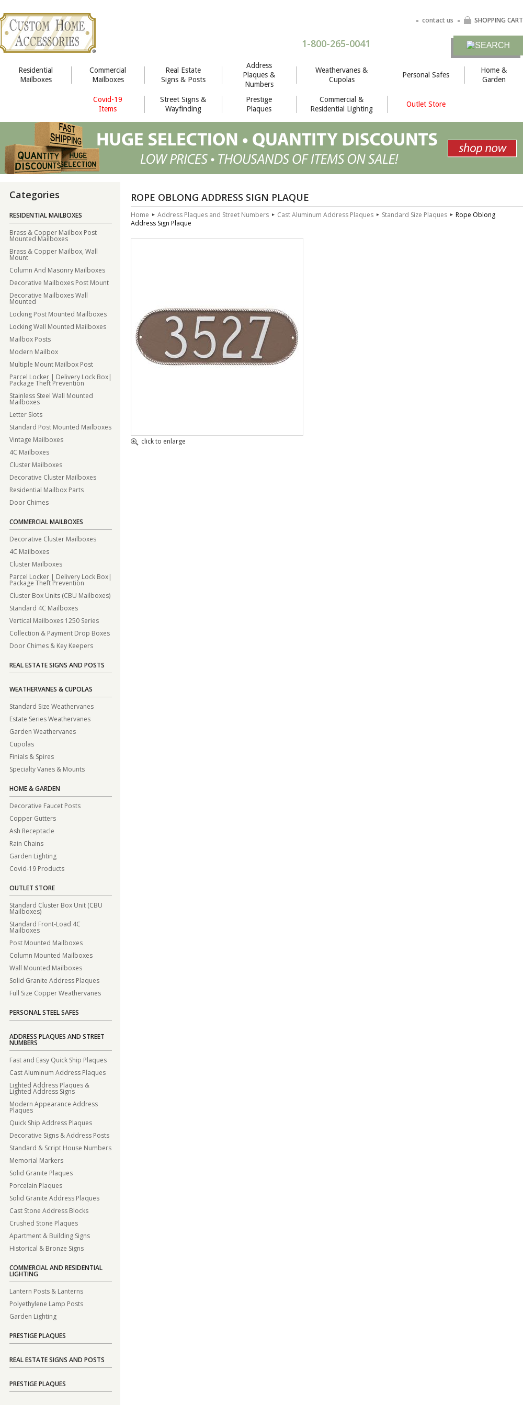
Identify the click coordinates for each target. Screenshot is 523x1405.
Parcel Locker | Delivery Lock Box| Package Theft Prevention (60, 379)
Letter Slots (25, 414)
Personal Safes (425, 75)
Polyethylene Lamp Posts (46, 1303)
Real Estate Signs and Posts (57, 665)
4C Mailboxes (29, 452)
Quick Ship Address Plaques (50, 1122)
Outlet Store (426, 104)
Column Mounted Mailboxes (51, 955)
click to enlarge (158, 442)
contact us (437, 20)
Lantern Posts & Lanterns (46, 1291)
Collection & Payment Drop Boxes (59, 633)
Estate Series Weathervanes (49, 718)
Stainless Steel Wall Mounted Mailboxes (51, 398)
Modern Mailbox (33, 351)
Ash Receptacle (31, 830)
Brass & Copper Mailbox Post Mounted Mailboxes (53, 235)
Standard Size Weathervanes (51, 706)
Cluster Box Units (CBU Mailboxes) (59, 595)
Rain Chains (26, 843)
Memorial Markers (36, 1160)
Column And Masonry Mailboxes (57, 270)
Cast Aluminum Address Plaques (57, 1072)
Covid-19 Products (36, 868)
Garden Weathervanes (42, 731)
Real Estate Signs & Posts (183, 75)
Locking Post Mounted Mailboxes (58, 314)
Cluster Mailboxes (35, 464)
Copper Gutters (32, 818)
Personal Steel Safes (44, 1012)
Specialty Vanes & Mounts (47, 769)
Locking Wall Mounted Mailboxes (57, 326)
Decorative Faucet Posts (45, 805)
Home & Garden (494, 75)
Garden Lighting (32, 855)
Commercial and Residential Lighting (56, 1270)
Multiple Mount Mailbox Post (51, 364)
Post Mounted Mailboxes (46, 942)
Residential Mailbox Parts (46, 489)
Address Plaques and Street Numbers (57, 1039)
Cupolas (21, 743)
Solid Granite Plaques (41, 1172)
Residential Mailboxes (35, 75)
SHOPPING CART (493, 20)
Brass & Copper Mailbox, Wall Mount (53, 254)
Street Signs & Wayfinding (183, 104)
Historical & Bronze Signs (46, 1248)
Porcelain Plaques (35, 1185)
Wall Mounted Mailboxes (45, 967)
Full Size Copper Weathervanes (55, 992)
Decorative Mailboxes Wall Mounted (48, 298)
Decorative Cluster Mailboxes (52, 477)
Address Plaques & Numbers (259, 74)
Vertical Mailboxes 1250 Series (54, 620)
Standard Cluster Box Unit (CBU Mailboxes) (56, 908)
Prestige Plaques (259, 104)
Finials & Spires (31, 756)
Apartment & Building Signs (49, 1235)
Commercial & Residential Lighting (341, 104)
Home (140, 214)
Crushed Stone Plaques (43, 1223)
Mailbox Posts (30, 339)
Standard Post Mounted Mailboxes (60, 426)
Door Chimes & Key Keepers (51, 645)
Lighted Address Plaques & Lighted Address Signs (49, 1088)
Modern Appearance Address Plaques (53, 1107)
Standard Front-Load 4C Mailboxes (45, 927)
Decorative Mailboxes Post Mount (59, 282)
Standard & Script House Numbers (60, 1147)
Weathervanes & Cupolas (341, 75)
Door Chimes (29, 502)
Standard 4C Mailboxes (43, 607)
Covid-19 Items (107, 104)
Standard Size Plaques (414, 214)
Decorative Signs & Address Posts (59, 1135)
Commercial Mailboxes (107, 75)
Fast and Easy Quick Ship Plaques (58, 1059)
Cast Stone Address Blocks (48, 1210)
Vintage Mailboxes (36, 439)
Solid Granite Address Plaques (54, 980)
